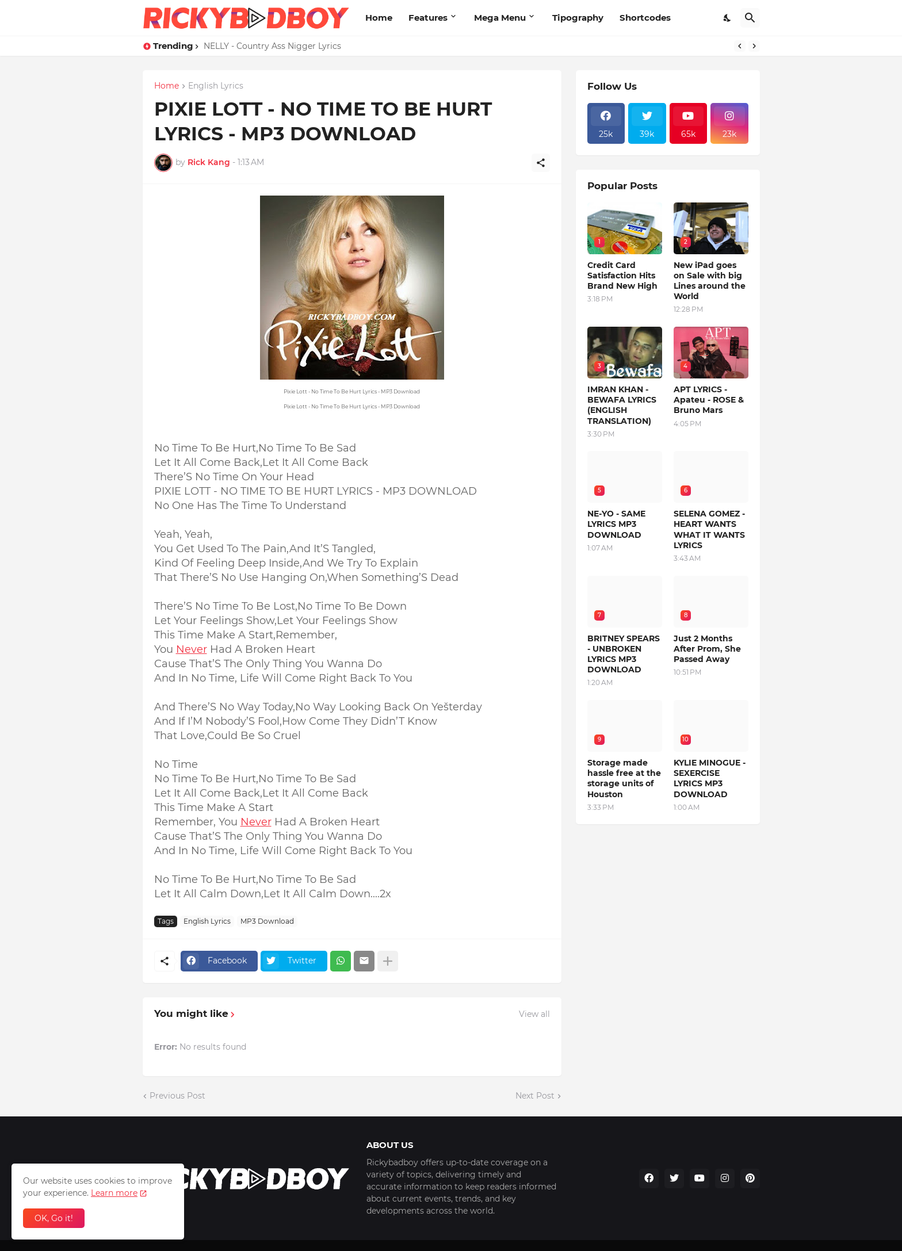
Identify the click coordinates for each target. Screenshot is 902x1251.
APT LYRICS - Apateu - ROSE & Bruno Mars (709, 399)
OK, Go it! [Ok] (54, 1218)
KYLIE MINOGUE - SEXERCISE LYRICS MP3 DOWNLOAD (710, 778)
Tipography (577, 17)
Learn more (114, 1193)
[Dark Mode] (727, 18)
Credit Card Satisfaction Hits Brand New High (622, 275)
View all (534, 1014)
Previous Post (177, 1096)
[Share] (541, 163)
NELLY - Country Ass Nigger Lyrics (272, 46)
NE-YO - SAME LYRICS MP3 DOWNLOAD (616, 524)
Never (191, 649)
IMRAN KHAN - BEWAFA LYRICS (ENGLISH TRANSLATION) (621, 405)
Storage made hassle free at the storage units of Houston (624, 778)
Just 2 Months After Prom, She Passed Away (707, 648)
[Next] (754, 46)
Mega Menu (500, 17)
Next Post (535, 1096)
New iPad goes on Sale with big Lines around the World (710, 281)
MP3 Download (267, 921)
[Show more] (387, 961)
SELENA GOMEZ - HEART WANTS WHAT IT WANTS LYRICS (709, 529)
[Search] (750, 18)
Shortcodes (645, 17)
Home (378, 17)
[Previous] (740, 46)
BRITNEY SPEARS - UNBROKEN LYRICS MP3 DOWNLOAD (623, 654)
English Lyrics (215, 86)
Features (428, 17)
